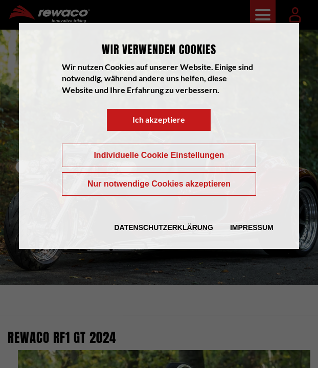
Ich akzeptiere (158, 119)
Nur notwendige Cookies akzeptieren (159, 183)
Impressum (252, 227)
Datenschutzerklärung (163, 227)
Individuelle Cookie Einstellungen (159, 155)
